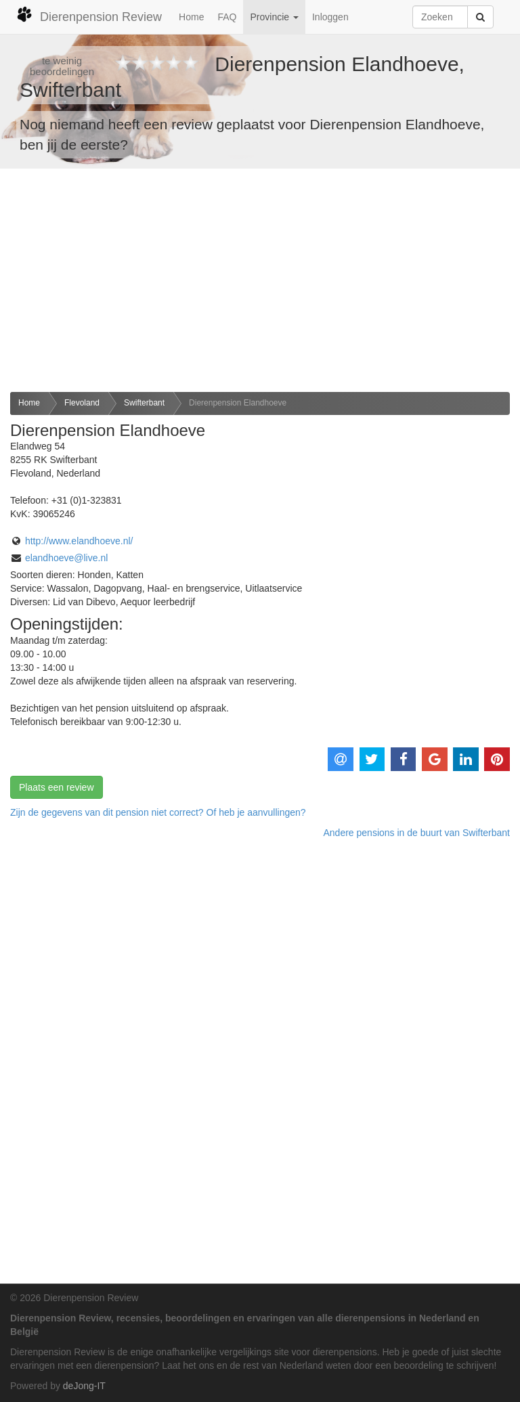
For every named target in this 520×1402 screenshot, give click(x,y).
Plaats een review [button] (56, 787)
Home (191, 17)
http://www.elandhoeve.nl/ (79, 540)
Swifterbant (144, 403)
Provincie (274, 17)
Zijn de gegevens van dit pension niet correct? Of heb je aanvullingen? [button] (158, 812)
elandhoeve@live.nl (66, 557)
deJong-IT (84, 1385)
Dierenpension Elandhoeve (237, 403)
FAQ (226, 17)
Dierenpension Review (89, 15)
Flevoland (82, 403)
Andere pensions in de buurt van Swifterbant (416, 832)
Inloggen (330, 17)
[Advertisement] (260, 280)
